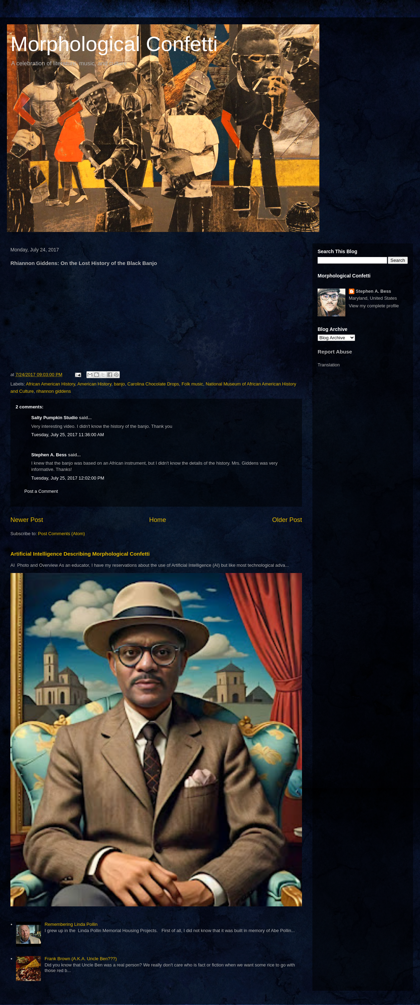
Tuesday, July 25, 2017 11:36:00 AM (67, 434)
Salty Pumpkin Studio (54, 417)
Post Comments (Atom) (61, 533)
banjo (119, 384)
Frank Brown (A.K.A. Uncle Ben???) (80, 958)
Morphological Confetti (114, 44)
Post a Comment (41, 491)
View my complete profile (374, 305)
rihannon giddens (53, 391)
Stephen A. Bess (49, 454)
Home (157, 519)
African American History (50, 384)
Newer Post (26, 519)
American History (94, 384)
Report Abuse (335, 352)
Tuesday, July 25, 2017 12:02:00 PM (67, 478)
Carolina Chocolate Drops (153, 384)
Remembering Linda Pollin (70, 924)
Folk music (192, 384)
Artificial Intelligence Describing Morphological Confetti (80, 554)
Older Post (287, 519)
